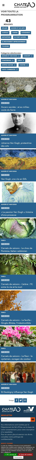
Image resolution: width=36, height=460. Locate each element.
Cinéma (15, 33)
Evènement (26, 33)
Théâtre (22, 65)
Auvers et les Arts (18, 28)
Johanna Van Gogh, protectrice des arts (16, 144)
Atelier (4, 28)
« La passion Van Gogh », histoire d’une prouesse (17, 213)
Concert (27, 56)
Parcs (20, 60)
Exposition (6, 37)
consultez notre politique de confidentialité (12, 438)
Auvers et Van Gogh (9, 56)
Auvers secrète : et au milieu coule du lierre (15, 108)
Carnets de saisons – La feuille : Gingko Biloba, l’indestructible (16, 321)
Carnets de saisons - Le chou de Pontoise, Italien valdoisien (16, 250)
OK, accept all (10, 454)
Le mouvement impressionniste (14, 42)
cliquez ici (7, 452)
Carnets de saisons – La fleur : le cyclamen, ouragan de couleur (17, 357)
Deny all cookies (25, 454)
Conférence (6, 60)
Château (5, 33)
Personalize (18, 457)
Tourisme (5, 46)
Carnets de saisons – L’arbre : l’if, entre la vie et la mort (17, 285)
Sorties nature (7, 65)
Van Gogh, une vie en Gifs (14, 179)
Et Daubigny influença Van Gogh (17, 392)
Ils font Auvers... (20, 37)
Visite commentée (8, 69)
